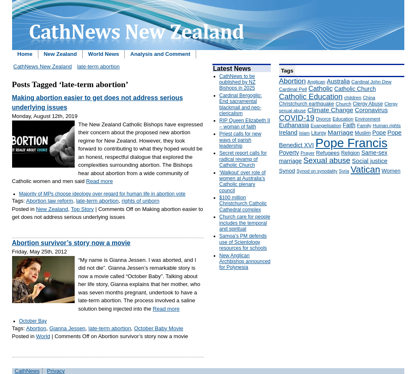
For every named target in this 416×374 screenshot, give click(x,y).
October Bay (33, 321)
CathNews (27, 371)
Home (25, 54)
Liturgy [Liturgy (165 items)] (318, 133)
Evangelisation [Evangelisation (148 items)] (326, 125)
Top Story (82, 209)
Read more (99, 181)
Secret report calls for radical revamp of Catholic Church (243, 159)
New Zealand (60, 54)
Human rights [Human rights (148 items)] (387, 125)
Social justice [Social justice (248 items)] (369, 161)
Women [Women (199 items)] (391, 171)
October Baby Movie (158, 328)
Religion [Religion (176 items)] (350, 153)
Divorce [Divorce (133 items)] (323, 118)
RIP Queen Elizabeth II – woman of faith (244, 123)
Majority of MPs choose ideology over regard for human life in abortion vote (102, 194)
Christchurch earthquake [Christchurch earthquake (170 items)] (306, 104)
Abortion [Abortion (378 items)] (292, 81)
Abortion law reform (49, 201)
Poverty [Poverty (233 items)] (289, 152)
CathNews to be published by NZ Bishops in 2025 (237, 82)
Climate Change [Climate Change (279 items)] (330, 109)
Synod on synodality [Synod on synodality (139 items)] (317, 170)
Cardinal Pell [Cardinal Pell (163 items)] (293, 89)
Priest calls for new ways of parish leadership (240, 140)
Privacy (56, 371)
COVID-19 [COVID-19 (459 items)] (297, 117)
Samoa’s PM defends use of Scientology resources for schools (243, 242)
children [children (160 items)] (352, 97)
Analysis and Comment (160, 54)
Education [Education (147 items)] (343, 118)
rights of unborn (140, 201)
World (43, 336)
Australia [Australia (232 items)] (338, 81)
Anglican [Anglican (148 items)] (316, 81)
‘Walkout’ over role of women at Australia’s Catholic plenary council (242, 181)
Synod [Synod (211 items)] (287, 171)
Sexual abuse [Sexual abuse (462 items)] (326, 160)
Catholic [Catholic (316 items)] (320, 88)
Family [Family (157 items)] (364, 125)
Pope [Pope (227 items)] (379, 132)
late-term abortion (98, 66)
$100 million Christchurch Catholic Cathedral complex (243, 204)
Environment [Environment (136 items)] (368, 118)
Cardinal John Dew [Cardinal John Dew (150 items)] (371, 81)
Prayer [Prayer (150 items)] (307, 153)
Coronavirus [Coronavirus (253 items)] (371, 110)
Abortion (36, 328)
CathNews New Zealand (42, 66)
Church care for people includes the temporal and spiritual (244, 223)
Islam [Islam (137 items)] (304, 133)
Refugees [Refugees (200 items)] (327, 153)
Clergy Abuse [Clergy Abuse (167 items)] (368, 104)
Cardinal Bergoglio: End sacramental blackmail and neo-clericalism (240, 104)
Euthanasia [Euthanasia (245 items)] (294, 125)
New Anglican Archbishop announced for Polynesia (245, 262)
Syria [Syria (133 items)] (344, 170)
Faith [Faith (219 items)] (349, 125)
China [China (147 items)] (369, 97)
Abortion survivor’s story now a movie (71, 242)
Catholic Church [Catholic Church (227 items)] (355, 88)
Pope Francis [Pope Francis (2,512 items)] (351, 143)
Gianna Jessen (67, 328)
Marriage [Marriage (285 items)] (340, 132)
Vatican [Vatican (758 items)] (365, 169)
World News (103, 54)
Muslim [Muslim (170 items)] (363, 133)
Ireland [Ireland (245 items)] (288, 132)
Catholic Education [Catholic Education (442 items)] (311, 96)
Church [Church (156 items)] (343, 103)
